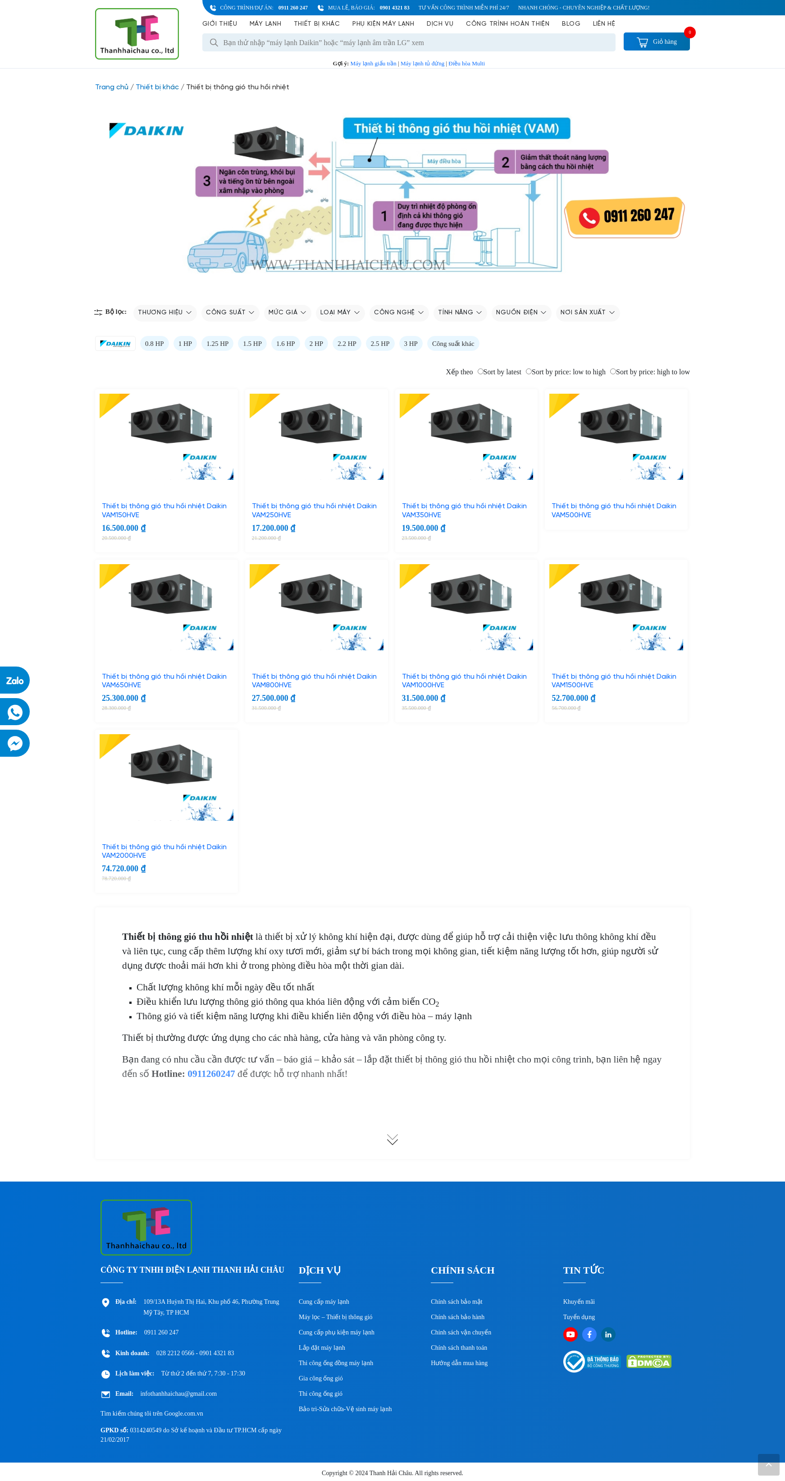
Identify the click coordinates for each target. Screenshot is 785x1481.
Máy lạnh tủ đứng (422, 63)
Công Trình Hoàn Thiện (508, 24)
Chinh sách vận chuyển (461, 1332)
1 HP (185, 343)
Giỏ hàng (657, 41)
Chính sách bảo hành (457, 1317)
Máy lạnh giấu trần (374, 63)
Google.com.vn (183, 1413)
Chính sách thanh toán (459, 1347)
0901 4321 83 (395, 8)
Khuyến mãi (579, 1301)
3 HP (411, 343)
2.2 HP (347, 343)
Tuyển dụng (579, 1317)
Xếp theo (459, 372)
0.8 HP (154, 343)
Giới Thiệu (219, 24)
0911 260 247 (293, 8)
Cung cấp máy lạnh (324, 1301)
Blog (571, 24)
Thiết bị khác (317, 24)
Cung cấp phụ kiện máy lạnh (336, 1332)
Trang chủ (111, 87)
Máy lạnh (266, 24)
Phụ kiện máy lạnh (383, 24)
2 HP (316, 343)
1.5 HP (252, 343)
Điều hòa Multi (466, 63)
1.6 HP (285, 343)
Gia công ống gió (321, 1378)
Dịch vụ (440, 24)
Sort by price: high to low (650, 372)
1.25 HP (217, 343)
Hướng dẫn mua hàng (459, 1363)
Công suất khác (453, 343)
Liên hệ (604, 24)
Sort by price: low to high (566, 372)
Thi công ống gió (320, 1393)
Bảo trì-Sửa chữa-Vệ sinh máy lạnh (345, 1409)
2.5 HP (380, 343)
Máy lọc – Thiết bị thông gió (336, 1317)
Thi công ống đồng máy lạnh (336, 1363)
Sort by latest (499, 372)
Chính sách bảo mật (456, 1301)
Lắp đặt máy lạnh (322, 1347)
